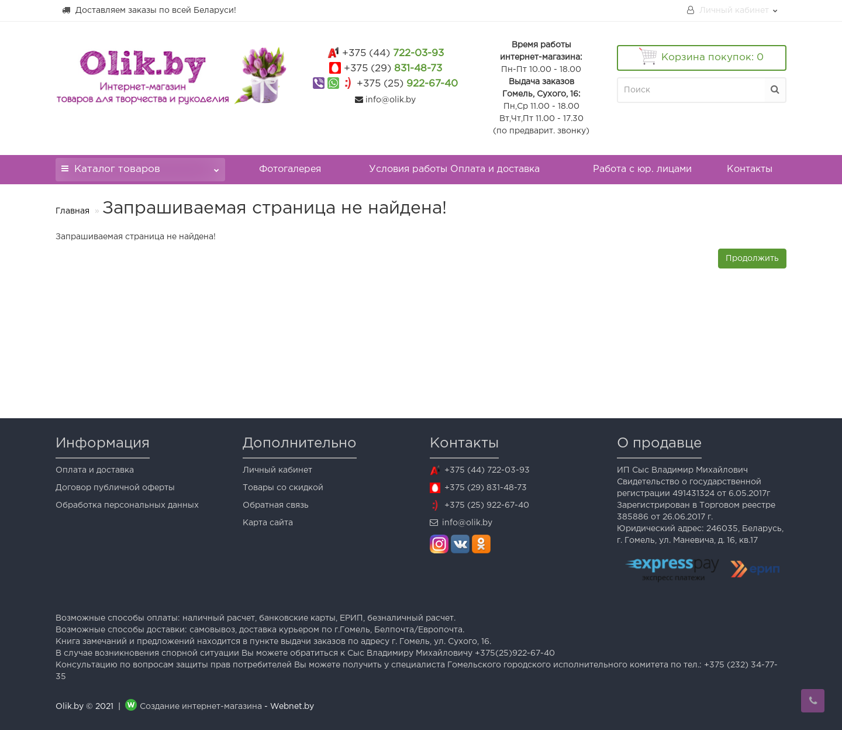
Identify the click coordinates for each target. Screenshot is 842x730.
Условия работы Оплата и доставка (454, 169)
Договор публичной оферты (115, 487)
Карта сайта (268, 522)
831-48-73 (393, 68)
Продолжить (752, 258)
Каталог (140, 166)
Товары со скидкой (283, 487)
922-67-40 (407, 84)
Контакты (749, 169)
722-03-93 (393, 53)
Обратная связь (276, 505)
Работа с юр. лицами (642, 169)
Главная (72, 211)
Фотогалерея (290, 169)
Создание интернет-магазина (201, 706)
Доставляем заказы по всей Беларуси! (148, 10)
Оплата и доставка (95, 470)
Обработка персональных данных (127, 505)
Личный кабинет (277, 470)
